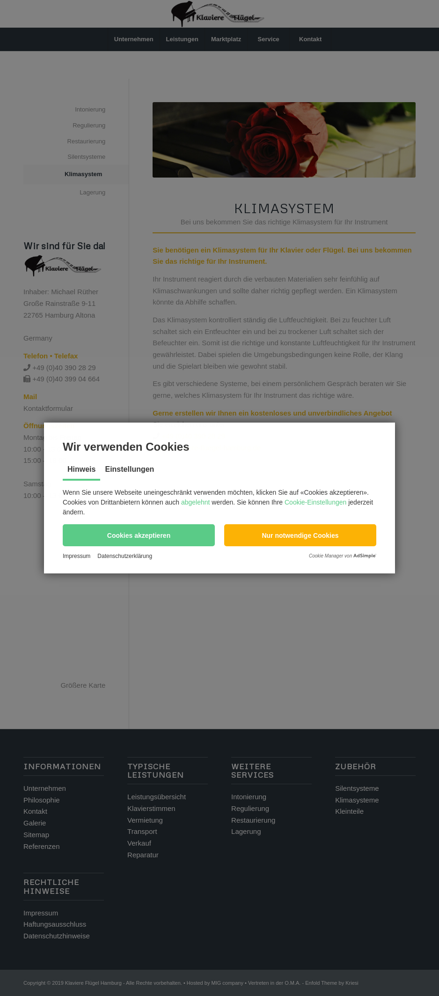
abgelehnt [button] (195, 502)
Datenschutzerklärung (124, 556)
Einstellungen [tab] (129, 469)
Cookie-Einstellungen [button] (315, 502)
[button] (139, 535)
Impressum (76, 556)
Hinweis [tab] (81, 469)
